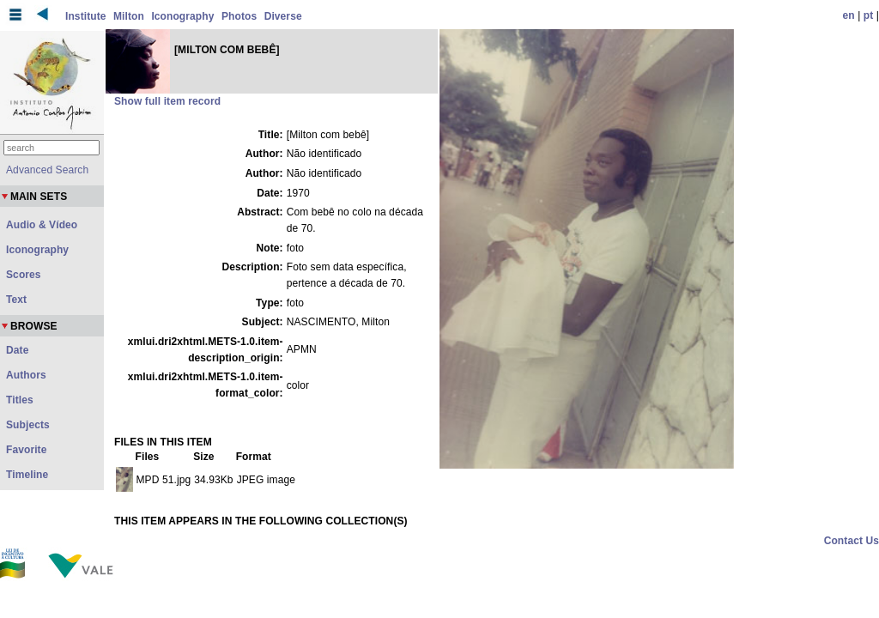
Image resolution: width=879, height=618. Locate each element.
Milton (128, 16)
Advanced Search (47, 170)
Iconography (182, 16)
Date (17, 350)
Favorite (26, 450)
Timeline (27, 475)
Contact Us (851, 541)
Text (16, 300)
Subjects (28, 425)
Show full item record (167, 101)
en (849, 15)
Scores (23, 275)
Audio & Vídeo (41, 225)
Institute (85, 16)
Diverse (283, 16)
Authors (26, 375)
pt (869, 15)
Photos (239, 16)
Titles (19, 400)
